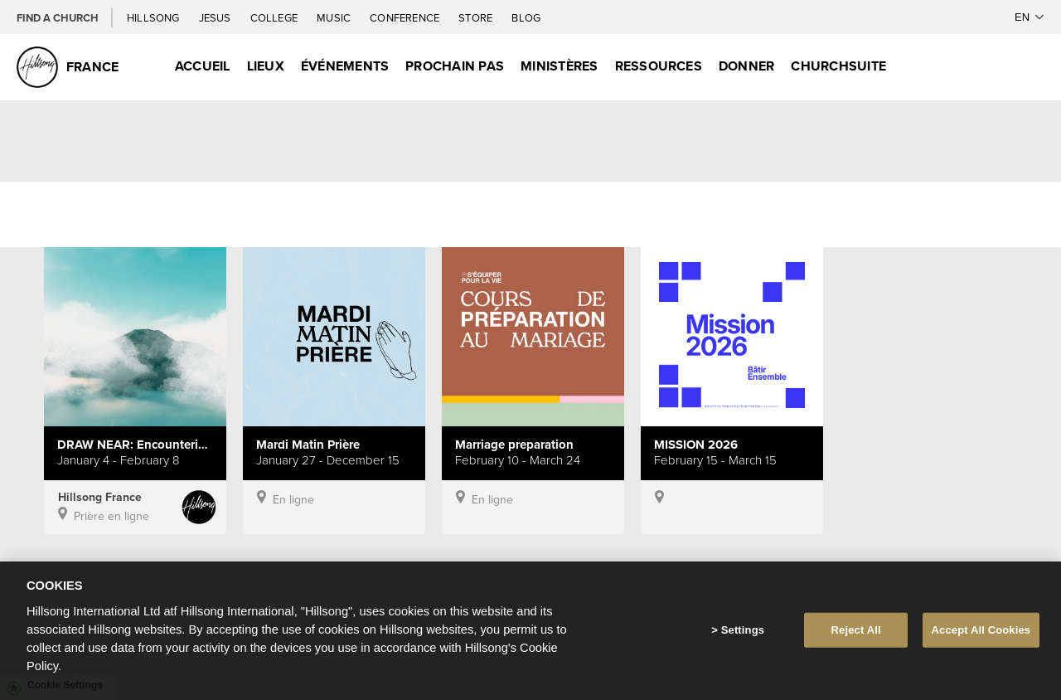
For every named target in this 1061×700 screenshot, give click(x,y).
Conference (406, 17)
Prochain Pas (454, 65)
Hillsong (154, 17)
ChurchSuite (838, 65)
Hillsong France (100, 497)
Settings (742, 633)
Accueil (202, 65)
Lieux (265, 65)
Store (476, 17)
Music (335, 17)
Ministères (559, 65)
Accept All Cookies (981, 633)
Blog (525, 17)
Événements (345, 65)
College (275, 17)
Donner (746, 65)
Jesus (216, 17)
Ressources (658, 65)
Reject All (856, 633)
